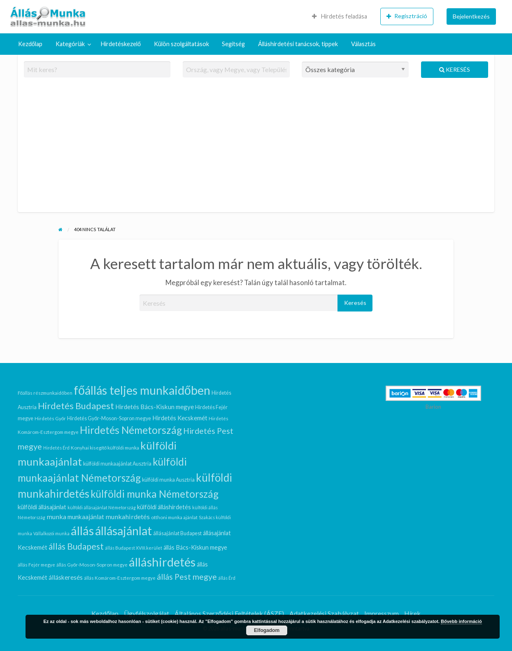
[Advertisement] (256, 148)
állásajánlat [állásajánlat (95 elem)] (123, 531)
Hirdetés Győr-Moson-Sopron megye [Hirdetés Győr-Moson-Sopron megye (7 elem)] (109, 418)
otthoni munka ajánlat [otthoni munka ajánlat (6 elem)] (174, 517)
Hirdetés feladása (339, 16)
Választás (363, 43)
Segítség (233, 43)
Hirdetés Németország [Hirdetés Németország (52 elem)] (131, 430)
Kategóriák (70, 43)
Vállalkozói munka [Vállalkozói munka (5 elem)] (51, 533)
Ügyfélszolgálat (146, 613)
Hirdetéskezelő (121, 43)
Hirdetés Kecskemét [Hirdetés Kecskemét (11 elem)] (179, 418)
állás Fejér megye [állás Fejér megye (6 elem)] (36, 564)
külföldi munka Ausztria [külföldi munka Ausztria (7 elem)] (168, 480)
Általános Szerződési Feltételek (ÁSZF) (229, 613)
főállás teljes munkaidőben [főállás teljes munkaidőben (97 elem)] (142, 390)
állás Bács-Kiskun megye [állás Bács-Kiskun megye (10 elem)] (195, 547)
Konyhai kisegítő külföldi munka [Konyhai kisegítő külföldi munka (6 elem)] (105, 447)
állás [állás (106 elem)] (82, 530)
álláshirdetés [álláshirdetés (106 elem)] (162, 562)
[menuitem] (339, 16)
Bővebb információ (461, 621)
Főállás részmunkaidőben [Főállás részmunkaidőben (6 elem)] (45, 393)
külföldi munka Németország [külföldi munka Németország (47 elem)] (155, 494)
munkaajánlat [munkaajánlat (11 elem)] (85, 516)
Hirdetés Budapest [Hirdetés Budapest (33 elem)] (76, 405)
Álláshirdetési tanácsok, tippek (298, 43)
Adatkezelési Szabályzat (324, 613)
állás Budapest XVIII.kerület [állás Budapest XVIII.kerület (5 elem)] (133, 547)
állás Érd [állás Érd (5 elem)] (226, 578)
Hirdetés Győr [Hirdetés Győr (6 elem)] (50, 418)
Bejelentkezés (471, 16)
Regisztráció (406, 16)
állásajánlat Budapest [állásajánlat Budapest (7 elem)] (177, 533)
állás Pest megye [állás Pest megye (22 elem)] (187, 576)
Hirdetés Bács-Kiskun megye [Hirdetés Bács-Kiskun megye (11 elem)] (154, 406)
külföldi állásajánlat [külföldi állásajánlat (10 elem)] (42, 506)
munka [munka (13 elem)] (56, 516)
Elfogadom (266, 630)
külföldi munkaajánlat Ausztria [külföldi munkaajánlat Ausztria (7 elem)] (117, 464)
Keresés (454, 69)
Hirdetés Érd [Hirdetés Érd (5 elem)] (56, 447)
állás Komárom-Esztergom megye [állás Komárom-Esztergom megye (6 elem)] (120, 578)
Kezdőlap (30, 43)
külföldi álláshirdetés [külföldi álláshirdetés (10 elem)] (164, 506)
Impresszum (381, 613)
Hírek (412, 613)
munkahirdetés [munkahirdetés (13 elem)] (127, 516)
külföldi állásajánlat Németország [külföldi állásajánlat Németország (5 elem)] (101, 507)
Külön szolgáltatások (181, 43)
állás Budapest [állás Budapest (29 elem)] (76, 546)
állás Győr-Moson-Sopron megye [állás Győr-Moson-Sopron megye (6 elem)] (92, 564)
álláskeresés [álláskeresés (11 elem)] (66, 577)
